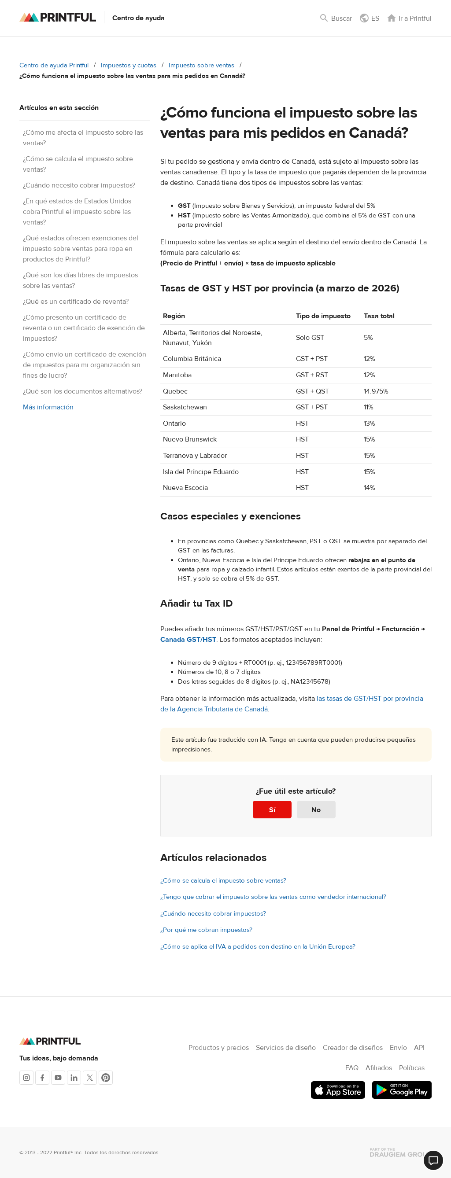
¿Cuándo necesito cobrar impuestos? (79, 185)
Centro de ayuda (138, 18)
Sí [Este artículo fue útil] (272, 810)
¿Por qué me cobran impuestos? (206, 930)
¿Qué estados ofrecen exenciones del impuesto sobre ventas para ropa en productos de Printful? (80, 249)
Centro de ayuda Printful (54, 65)
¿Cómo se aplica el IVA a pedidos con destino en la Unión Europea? (257, 946)
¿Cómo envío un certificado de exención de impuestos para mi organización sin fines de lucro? (84, 365)
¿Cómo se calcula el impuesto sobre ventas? (223, 880)
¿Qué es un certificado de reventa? (76, 301)
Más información (48, 407)
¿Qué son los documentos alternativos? (82, 391)
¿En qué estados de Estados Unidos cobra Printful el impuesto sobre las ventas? (77, 212)
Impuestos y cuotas (128, 65)
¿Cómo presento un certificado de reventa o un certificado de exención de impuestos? (84, 328)
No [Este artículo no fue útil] (316, 810)
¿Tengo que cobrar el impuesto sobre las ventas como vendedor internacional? (273, 897)
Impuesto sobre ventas (201, 65)
